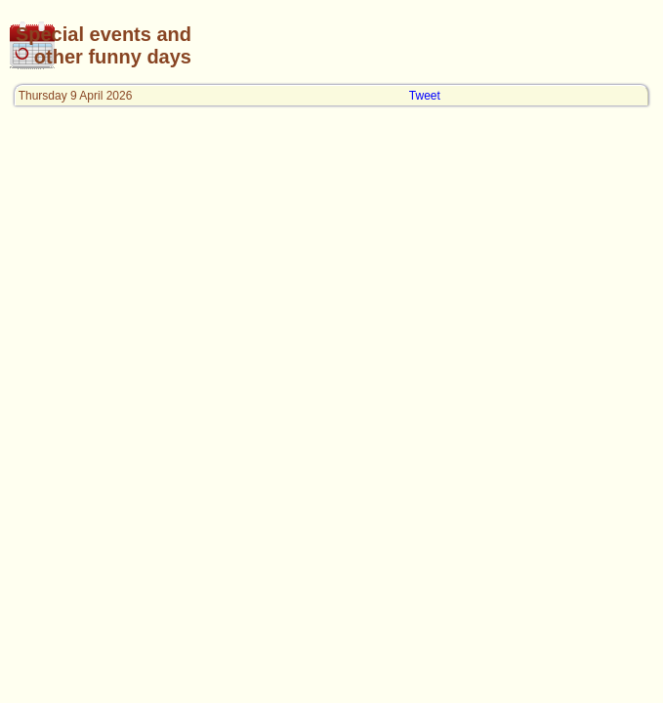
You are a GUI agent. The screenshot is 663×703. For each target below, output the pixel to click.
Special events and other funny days (103, 45)
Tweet (424, 96)
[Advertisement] (423, 46)
